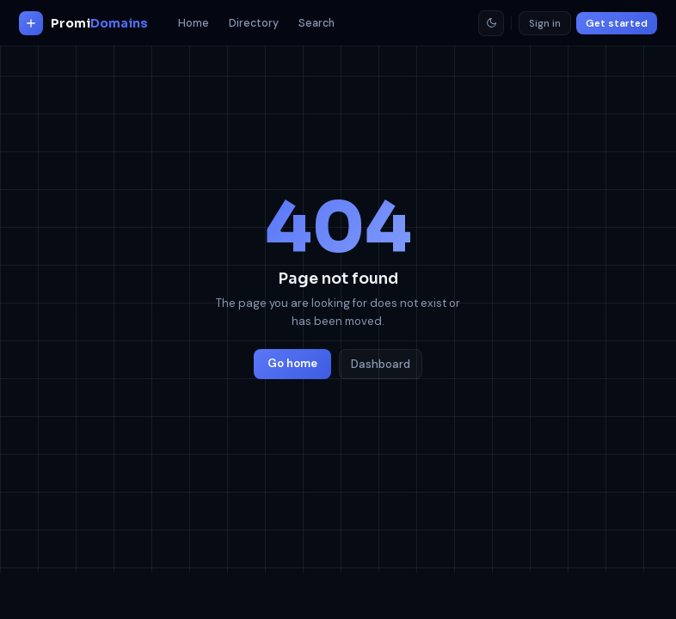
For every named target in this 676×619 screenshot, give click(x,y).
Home (193, 23)
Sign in (545, 23)
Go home (292, 363)
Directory (254, 23)
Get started (617, 23)
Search (316, 23)
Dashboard (380, 364)
